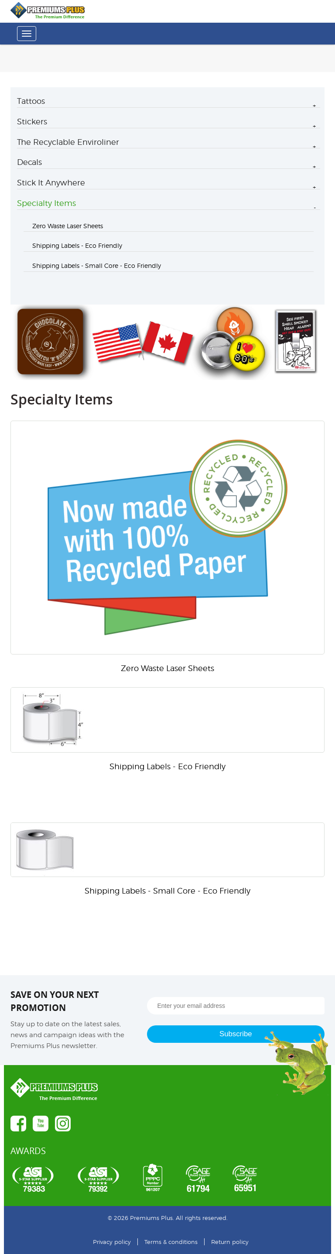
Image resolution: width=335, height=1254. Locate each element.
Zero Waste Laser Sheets (67, 226)
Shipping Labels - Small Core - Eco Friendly (96, 265)
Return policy (230, 1241)
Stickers (32, 121)
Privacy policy (112, 1241)
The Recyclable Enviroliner (68, 142)
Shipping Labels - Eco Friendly (77, 245)
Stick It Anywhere (51, 182)
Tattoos (31, 101)
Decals (29, 162)
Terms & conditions (171, 1241)
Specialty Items (46, 203)
